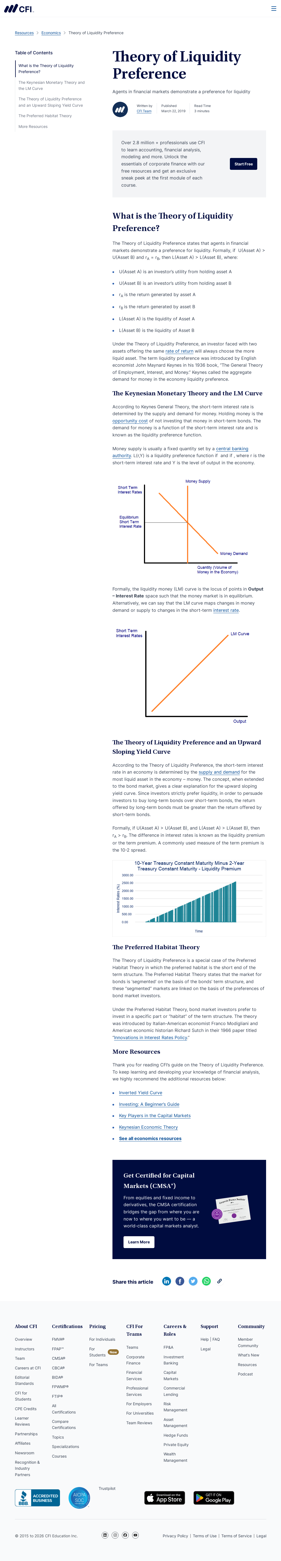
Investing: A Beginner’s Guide (149, 1104)
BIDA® (57, 1377)
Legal (206, 1349)
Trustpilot (107, 1488)
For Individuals (102, 1339)
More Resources (33, 126)
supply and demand (219, 772)
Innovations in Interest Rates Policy (150, 1037)
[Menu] (274, 8)
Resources (247, 1364)
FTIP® (57, 1396)
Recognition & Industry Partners (27, 1468)
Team (20, 1358)
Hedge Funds (176, 1435)
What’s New (248, 1355)
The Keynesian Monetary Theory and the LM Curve (52, 85)
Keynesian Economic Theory (148, 1127)
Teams (132, 1347)
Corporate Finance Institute (19, 8)
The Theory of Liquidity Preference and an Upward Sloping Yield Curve (51, 101)
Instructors (24, 1349)
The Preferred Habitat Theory (45, 115)
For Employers (139, 1403)
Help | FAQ (210, 1339)
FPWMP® (60, 1387)
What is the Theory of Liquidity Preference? (46, 68)
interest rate (226, 610)
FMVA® (58, 1339)
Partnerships (26, 1433)
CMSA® (58, 1358)
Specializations (65, 1446)
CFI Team (144, 111)
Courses (59, 1456)
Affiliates (22, 1443)
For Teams (98, 1364)
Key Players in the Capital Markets (155, 1115)
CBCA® (58, 1368)
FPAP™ (58, 1349)
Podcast (245, 1374)
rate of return (179, 351)
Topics (58, 1437)
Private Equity (176, 1444)
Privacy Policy (175, 1535)
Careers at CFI (28, 1368)
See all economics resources (150, 1138)
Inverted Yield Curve (140, 1092)
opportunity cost (130, 420)
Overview (23, 1339)
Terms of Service (236, 1535)
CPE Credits (25, 1408)
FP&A (168, 1347)
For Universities (140, 1413)
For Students (97, 1352)
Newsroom (24, 1452)
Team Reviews (139, 1422)
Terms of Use (205, 1535)
